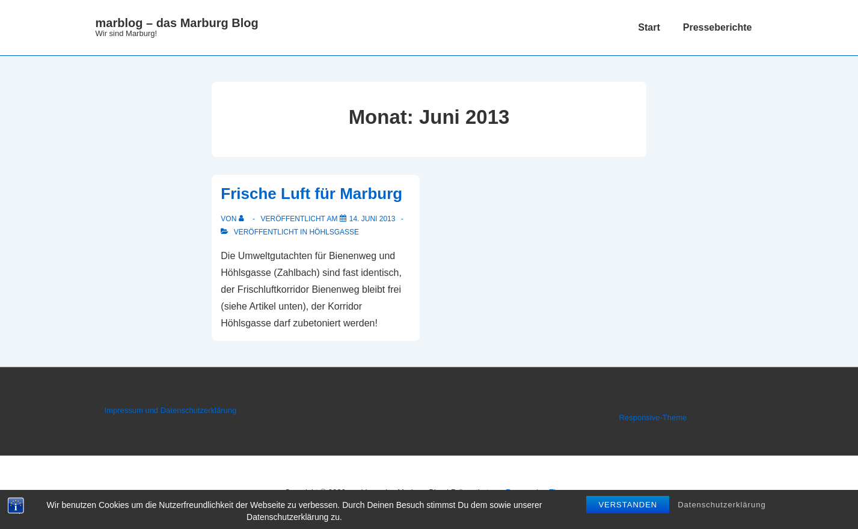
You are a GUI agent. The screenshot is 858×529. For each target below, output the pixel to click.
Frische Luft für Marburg (311, 194)
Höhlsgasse (334, 232)
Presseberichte (717, 27)
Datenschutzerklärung (721, 505)
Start (649, 27)
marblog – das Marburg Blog (177, 22)
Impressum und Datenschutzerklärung (171, 410)
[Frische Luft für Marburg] (372, 219)
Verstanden (627, 505)
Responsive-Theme (653, 417)
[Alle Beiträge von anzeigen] (244, 219)
